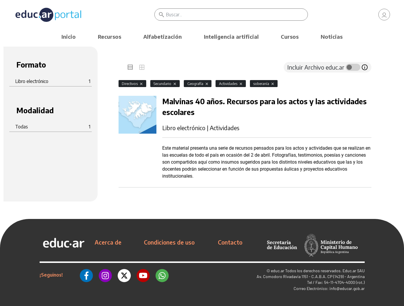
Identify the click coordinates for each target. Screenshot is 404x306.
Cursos (290, 36)
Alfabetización (162, 36)
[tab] (130, 67)
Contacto (230, 242)
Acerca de (108, 242)
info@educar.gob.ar (347, 288)
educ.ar (277, 270)
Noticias (332, 36)
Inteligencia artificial (231, 36)
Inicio (68, 36)
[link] (384, 14)
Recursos (109, 36)
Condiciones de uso (169, 242)
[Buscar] (236, 14)
